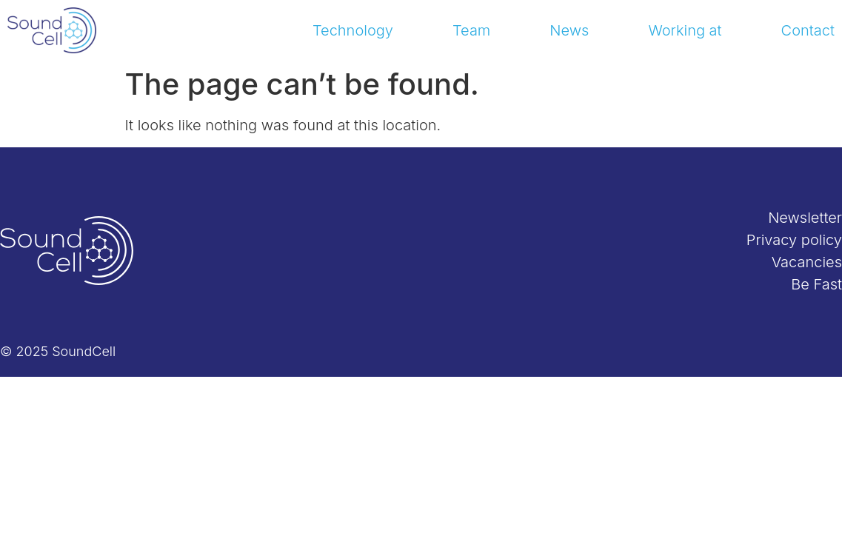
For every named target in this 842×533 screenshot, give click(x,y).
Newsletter (805, 218)
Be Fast (816, 284)
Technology (353, 30)
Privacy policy (794, 240)
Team (471, 30)
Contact (808, 30)
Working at (684, 30)
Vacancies (807, 262)
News (569, 30)
